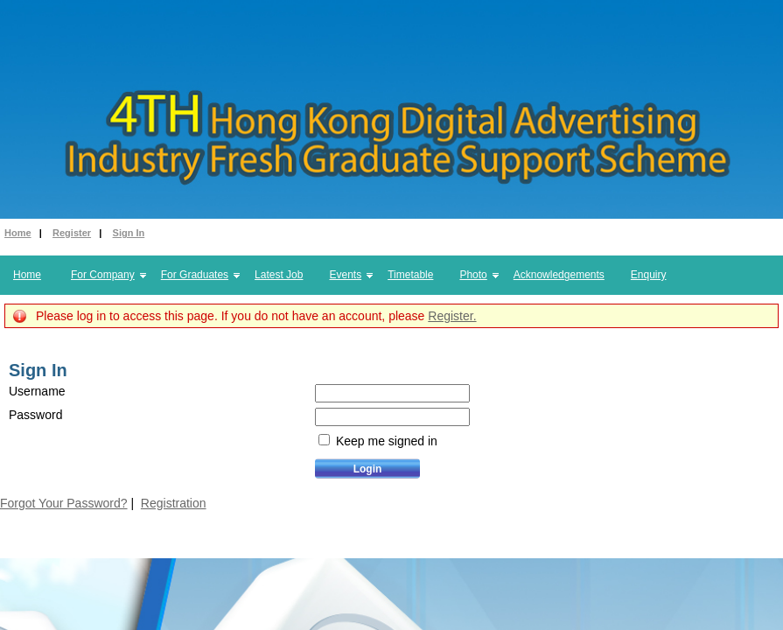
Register (71, 233)
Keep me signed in (384, 441)
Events (345, 275)
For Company (103, 275)
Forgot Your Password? (64, 503)
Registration (173, 503)
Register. (452, 316)
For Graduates (194, 275)
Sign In (129, 233)
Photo (472, 275)
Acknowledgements (559, 275)
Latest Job (279, 275)
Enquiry (649, 275)
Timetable (410, 275)
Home (17, 233)
